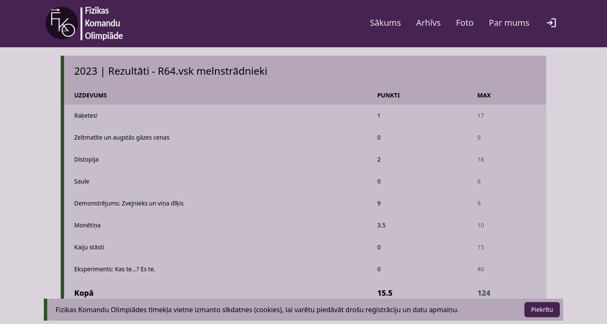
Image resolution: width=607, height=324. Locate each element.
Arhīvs (428, 22)
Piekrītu (542, 309)
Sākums (385, 22)
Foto (465, 22)
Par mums (509, 22)
